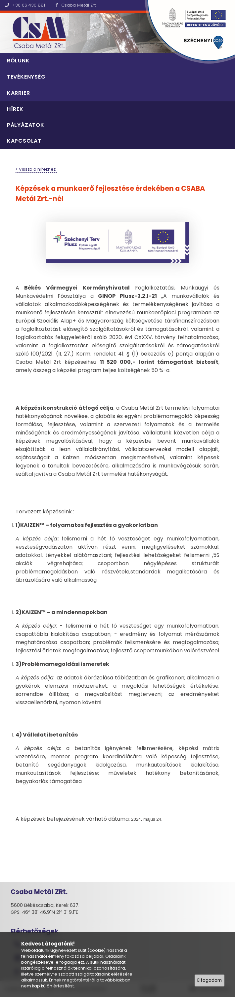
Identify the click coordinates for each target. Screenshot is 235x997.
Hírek (15, 109)
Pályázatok (25, 125)
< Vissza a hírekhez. (36, 169)
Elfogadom (209, 980)
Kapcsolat (24, 141)
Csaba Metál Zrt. (76, 5)
